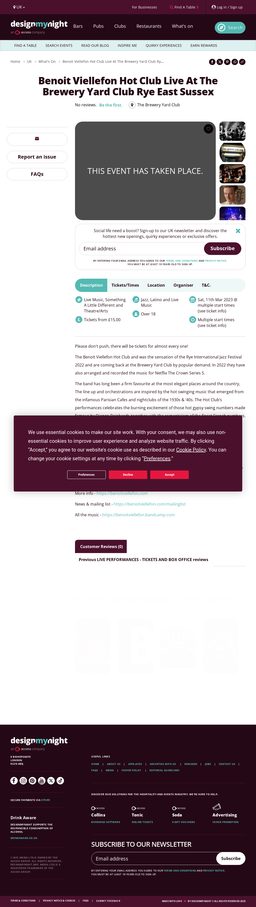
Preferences (86, 474)
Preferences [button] (157, 459)
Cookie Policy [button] (191, 450)
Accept (169, 474)
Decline (128, 474)
